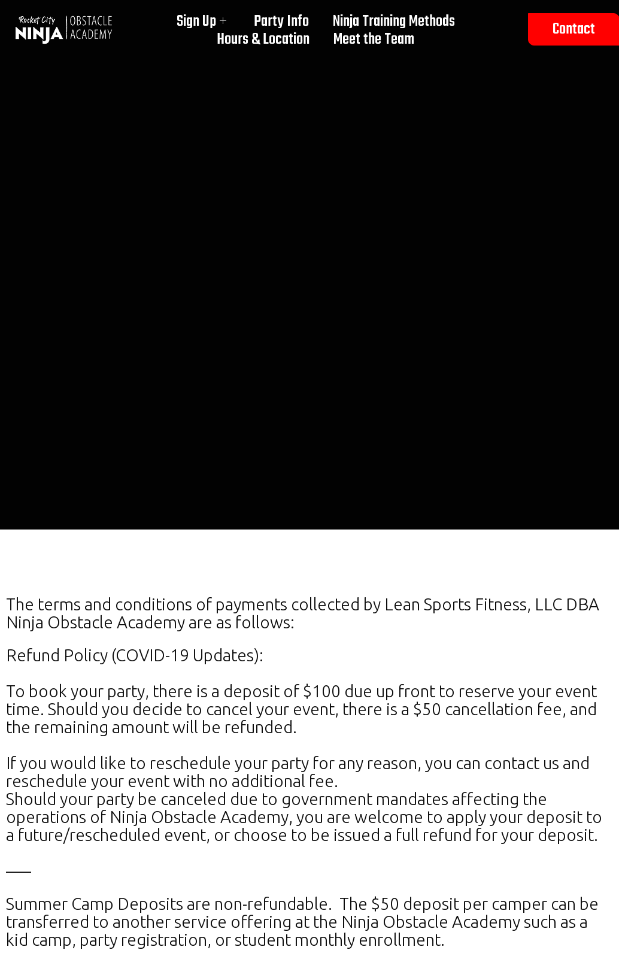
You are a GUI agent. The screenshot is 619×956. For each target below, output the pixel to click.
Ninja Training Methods (394, 22)
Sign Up (201, 22)
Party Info (281, 22)
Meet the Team (373, 40)
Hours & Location (263, 40)
